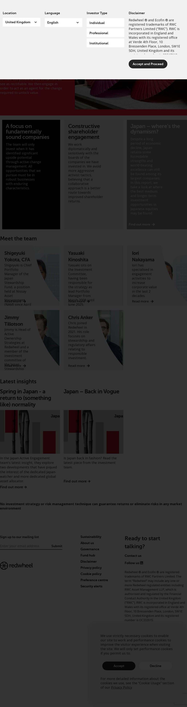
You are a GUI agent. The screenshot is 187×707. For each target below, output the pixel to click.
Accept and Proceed (148, 64)
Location (9, 13)
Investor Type (97, 13)
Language (52, 13)
